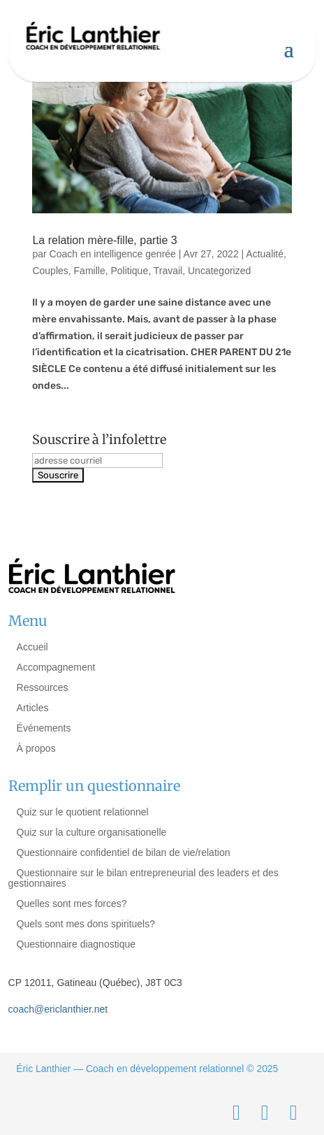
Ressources (42, 687)
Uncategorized (219, 270)
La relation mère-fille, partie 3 (104, 240)
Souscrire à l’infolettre (99, 439)
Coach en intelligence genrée (113, 253)
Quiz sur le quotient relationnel (83, 812)
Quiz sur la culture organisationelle (92, 832)
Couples (50, 270)
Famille (89, 270)
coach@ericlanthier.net (58, 1009)
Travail (168, 270)
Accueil (32, 646)
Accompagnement (56, 667)
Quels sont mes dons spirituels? (86, 923)
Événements (44, 728)
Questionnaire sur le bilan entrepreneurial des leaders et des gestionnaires (143, 878)
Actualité (265, 253)
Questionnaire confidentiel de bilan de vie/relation (123, 852)
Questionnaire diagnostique (76, 944)
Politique (129, 270)
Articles (33, 707)
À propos (36, 748)
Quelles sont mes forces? (72, 903)
